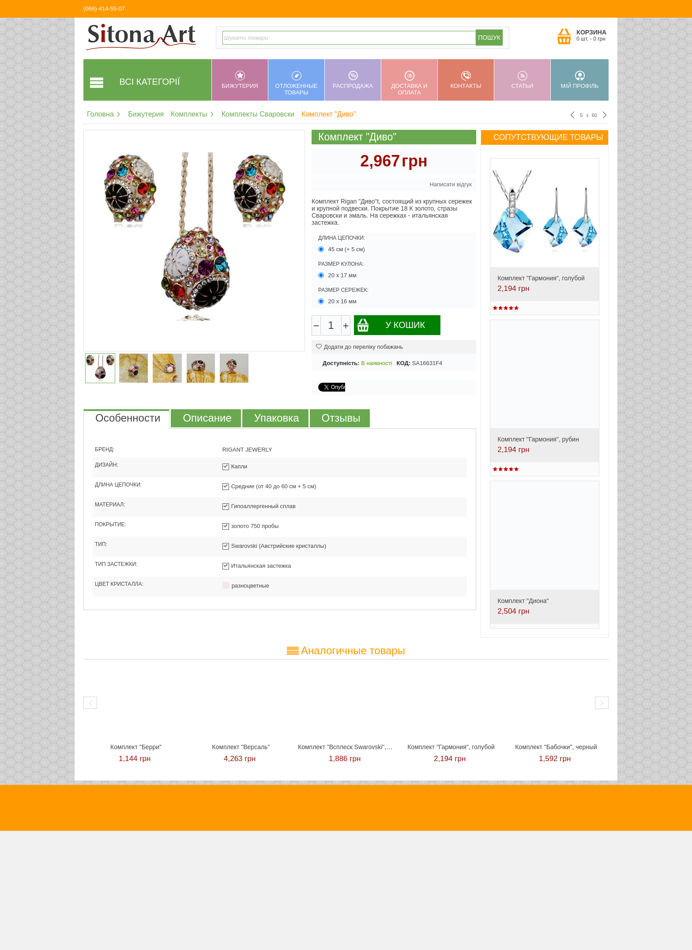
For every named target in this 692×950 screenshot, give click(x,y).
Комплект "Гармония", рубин (538, 439)
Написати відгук (450, 184)
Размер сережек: (343, 290)
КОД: (403, 363)
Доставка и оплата (409, 83)
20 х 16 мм (338, 301)
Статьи (522, 80)
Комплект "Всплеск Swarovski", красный (346, 746)
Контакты (465, 80)
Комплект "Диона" (523, 600)
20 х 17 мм (338, 275)
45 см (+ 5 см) (342, 249)
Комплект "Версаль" (241, 746)
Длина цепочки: (341, 238)
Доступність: (341, 363)
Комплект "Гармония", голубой (541, 278)
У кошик (391, 325)
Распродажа (352, 80)
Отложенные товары (296, 83)
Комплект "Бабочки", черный (556, 746)
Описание (207, 418)
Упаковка (276, 418)
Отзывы (341, 418)
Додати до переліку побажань (359, 346)
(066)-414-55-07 (104, 8)
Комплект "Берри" (136, 746)
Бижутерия (239, 80)
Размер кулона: (341, 264)
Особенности (127, 418)
